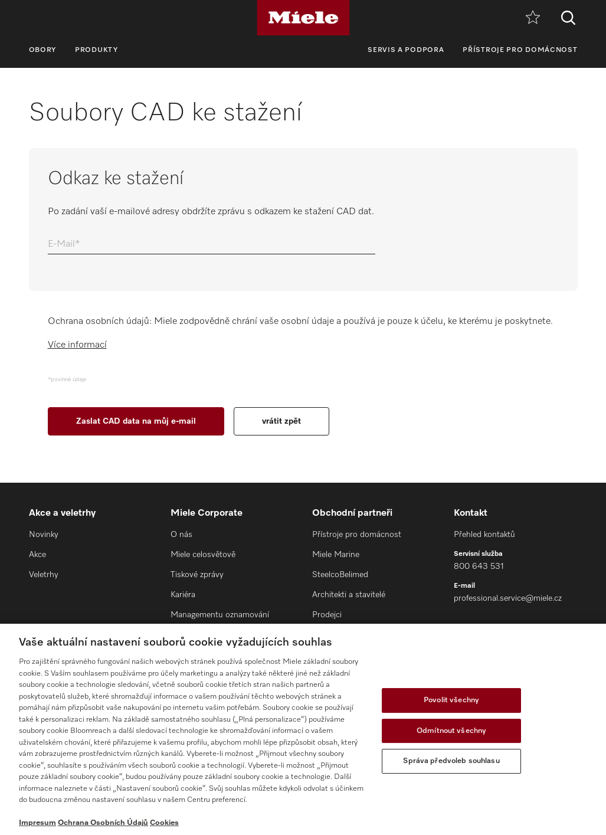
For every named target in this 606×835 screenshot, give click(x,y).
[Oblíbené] (533, 18)
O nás (181, 535)
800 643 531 (479, 566)
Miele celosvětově (203, 555)
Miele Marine (335, 555)
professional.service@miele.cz (508, 598)
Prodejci (327, 615)
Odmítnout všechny (451, 731)
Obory (43, 50)
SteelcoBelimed (340, 575)
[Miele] (303, 17)
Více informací (77, 345)
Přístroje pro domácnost (520, 50)
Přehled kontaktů (484, 535)
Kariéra (183, 595)
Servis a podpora (406, 50)
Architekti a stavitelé (348, 595)
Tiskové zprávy (197, 575)
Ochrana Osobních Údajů (103, 823)
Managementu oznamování (220, 615)
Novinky (43, 535)
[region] (303, 729)
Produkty (96, 50)
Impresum (37, 823)
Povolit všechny (451, 700)
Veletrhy (43, 575)
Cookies (164, 823)
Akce (37, 555)
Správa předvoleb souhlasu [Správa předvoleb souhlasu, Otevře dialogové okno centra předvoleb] (451, 761)
